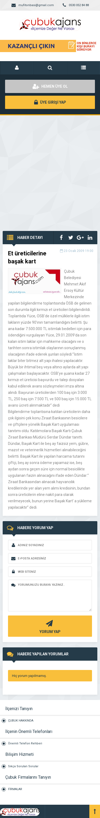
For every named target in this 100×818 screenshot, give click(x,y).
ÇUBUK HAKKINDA (20, 720)
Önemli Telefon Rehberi (25, 743)
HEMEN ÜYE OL (50, 86)
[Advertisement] (50, 168)
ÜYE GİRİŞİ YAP (50, 102)
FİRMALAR (15, 789)
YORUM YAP (49, 626)
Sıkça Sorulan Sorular (23, 766)
